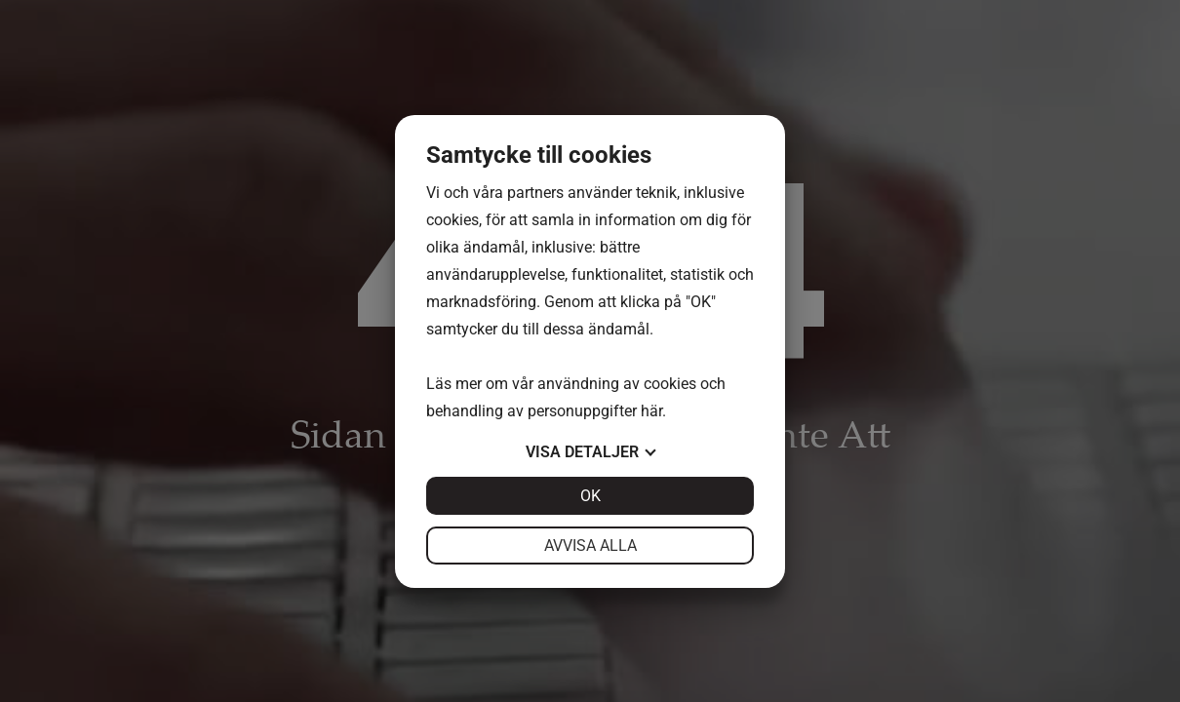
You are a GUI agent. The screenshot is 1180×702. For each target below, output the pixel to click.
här (651, 411)
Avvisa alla (590, 545)
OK (590, 496)
